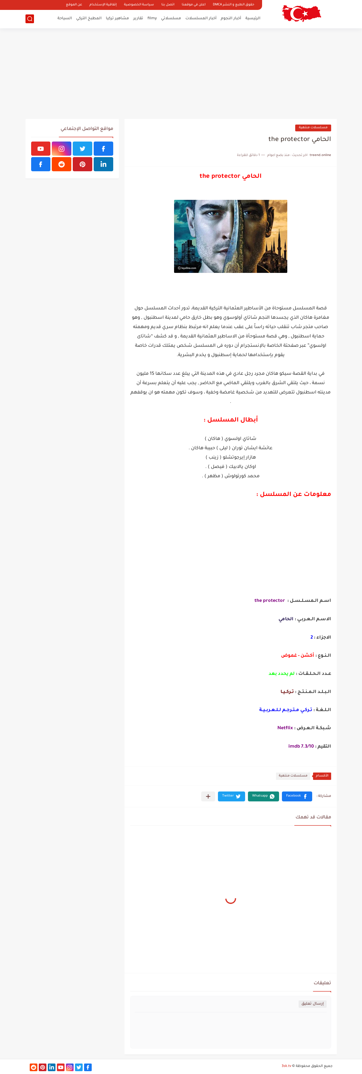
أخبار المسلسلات (201, 18)
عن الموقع (74, 5)
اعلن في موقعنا (193, 5)
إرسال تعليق (312, 1004)
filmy (152, 18)
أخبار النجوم (231, 18)
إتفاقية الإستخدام (103, 5)
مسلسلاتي (171, 18)
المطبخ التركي (89, 18)
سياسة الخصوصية (139, 5)
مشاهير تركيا (117, 18)
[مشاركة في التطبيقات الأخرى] (208, 796)
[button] (297, 796)
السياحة (64, 18)
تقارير (138, 18)
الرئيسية (252, 18)
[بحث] (29, 18)
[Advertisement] (181, 73)
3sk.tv (286, 1066)
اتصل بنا (167, 5)
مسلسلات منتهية (313, 128)
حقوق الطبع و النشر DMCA (233, 5)
